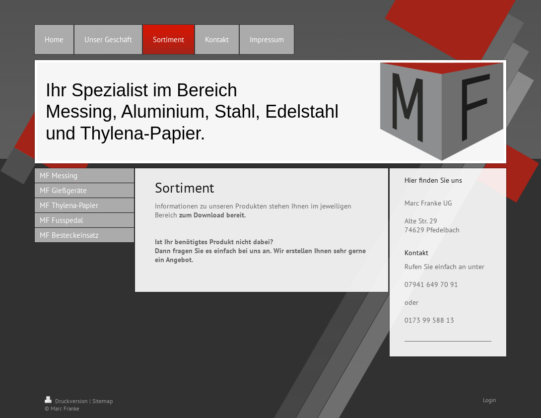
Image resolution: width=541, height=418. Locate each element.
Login (489, 400)
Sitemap (102, 401)
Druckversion (67, 401)
